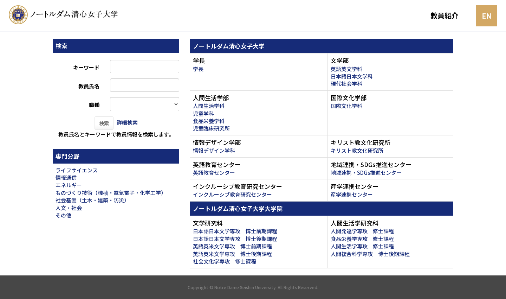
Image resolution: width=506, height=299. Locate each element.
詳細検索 (127, 122)
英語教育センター (214, 172)
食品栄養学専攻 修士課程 (362, 238)
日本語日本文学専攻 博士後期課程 (235, 238)
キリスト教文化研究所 (357, 150)
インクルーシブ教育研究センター (232, 194)
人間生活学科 (209, 105)
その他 (63, 215)
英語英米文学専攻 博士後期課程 (232, 253)
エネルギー (69, 185)
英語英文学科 (346, 68)
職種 (94, 104)
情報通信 (66, 177)
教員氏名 (88, 86)
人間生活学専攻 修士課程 (362, 246)
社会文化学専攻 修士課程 (224, 261)
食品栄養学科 (209, 121)
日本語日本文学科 (352, 76)
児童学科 (203, 113)
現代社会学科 (346, 83)
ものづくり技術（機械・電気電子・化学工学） (111, 192)
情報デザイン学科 (214, 150)
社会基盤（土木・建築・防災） (92, 200)
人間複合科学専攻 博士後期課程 (370, 253)
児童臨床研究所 (211, 128)
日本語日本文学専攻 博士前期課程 (235, 231)
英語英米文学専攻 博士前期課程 (232, 246)
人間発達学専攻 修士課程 (362, 231)
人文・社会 (69, 207)
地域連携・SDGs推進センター (366, 172)
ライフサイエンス (77, 170)
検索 (104, 123)
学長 (198, 68)
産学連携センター (352, 194)
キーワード (86, 67)
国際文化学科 (346, 105)
